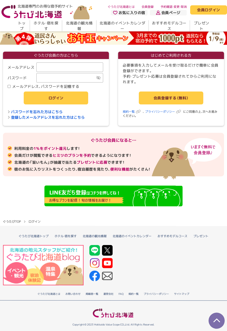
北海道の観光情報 (79, 26)
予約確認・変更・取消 (173, 7)
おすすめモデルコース (169, 26)
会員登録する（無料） (171, 97)
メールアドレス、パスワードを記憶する (43, 86)
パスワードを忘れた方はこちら (35, 111)
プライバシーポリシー (164, 111)
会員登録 (148, 7)
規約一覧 (133, 111)
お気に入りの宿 (129, 12)
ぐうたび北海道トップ (34, 236)
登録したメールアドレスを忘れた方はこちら (46, 117)
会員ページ (168, 12)
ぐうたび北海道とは (121, 7)
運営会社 (108, 294)
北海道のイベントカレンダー (122, 26)
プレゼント (201, 26)
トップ (22, 26)
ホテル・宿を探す (46, 26)
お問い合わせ (73, 294)
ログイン (56, 97)
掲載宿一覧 (92, 294)
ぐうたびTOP (12, 221)
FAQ (121, 294)
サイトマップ (181, 294)
